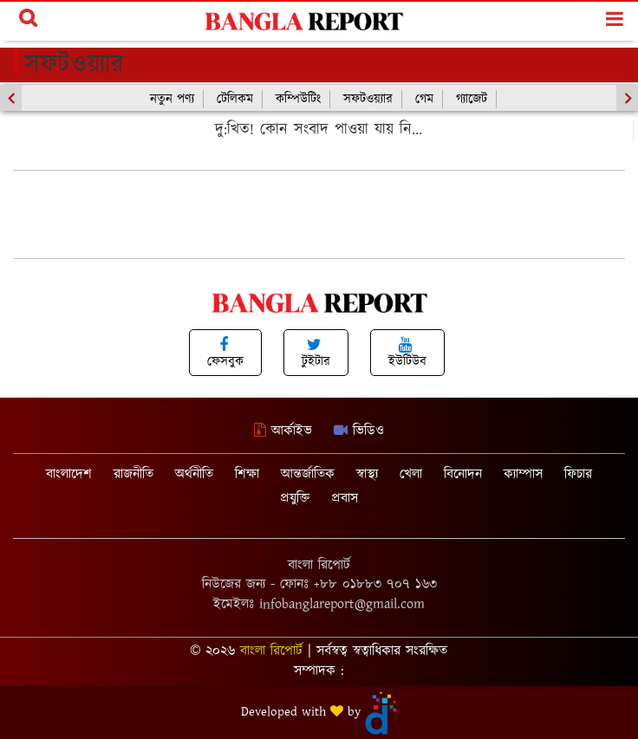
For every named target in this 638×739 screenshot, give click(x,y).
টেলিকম (235, 99)
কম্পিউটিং (298, 99)
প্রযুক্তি (294, 499)
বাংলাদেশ (69, 474)
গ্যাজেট (471, 99)
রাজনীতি (133, 474)
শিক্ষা (247, 474)
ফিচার (578, 474)
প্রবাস (344, 499)
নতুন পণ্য (172, 99)
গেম (424, 99)
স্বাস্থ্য (367, 474)
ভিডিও (359, 431)
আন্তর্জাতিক (308, 474)
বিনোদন (463, 474)
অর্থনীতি (194, 474)
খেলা (411, 474)
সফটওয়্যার (368, 99)
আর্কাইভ (283, 431)
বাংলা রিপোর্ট (271, 651)
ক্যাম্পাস (523, 474)
